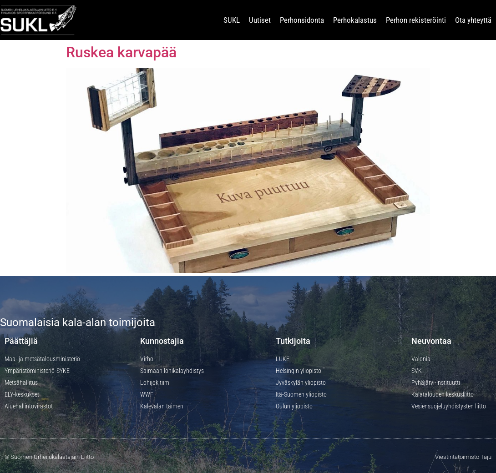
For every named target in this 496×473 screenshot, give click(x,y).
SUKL (231, 20)
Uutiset (260, 20)
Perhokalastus (355, 20)
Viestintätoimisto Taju (463, 456)
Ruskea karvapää (121, 52)
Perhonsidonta (302, 20)
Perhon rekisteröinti (416, 20)
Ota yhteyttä (473, 20)
